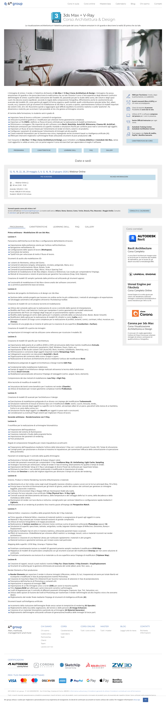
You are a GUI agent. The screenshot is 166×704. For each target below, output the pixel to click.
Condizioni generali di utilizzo (98, 695)
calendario (12, 216)
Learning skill (70, 150)
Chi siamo (144, 4)
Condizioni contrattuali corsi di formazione (126, 695)
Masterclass (105, 4)
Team (43, 647)
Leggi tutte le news (128, 634)
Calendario (121, 4)
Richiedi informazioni (43, 179)
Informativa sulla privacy (78, 695)
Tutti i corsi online (88, 634)
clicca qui (136, 699)
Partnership (46, 641)
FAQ (91, 150)
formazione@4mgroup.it (30, 214)
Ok (145, 699)
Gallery (109, 150)
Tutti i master (106, 634)
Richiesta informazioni (145, 635)
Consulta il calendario (139, 214)
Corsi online (89, 4)
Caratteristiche (43, 150)
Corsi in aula (73, 4)
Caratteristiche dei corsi (142, 141)
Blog (133, 4)
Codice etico (46, 638)
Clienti (43, 644)
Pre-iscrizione (20, 179)
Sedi (62, 641)
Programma (19, 150)
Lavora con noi (47, 651)
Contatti (158, 4)
